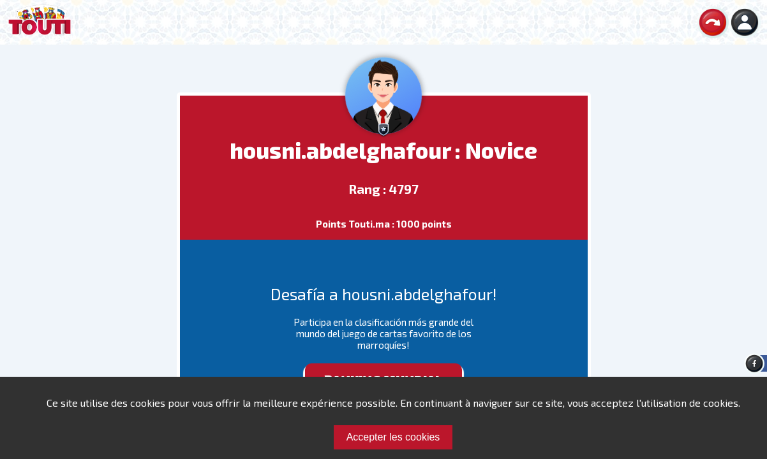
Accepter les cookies (393, 437)
